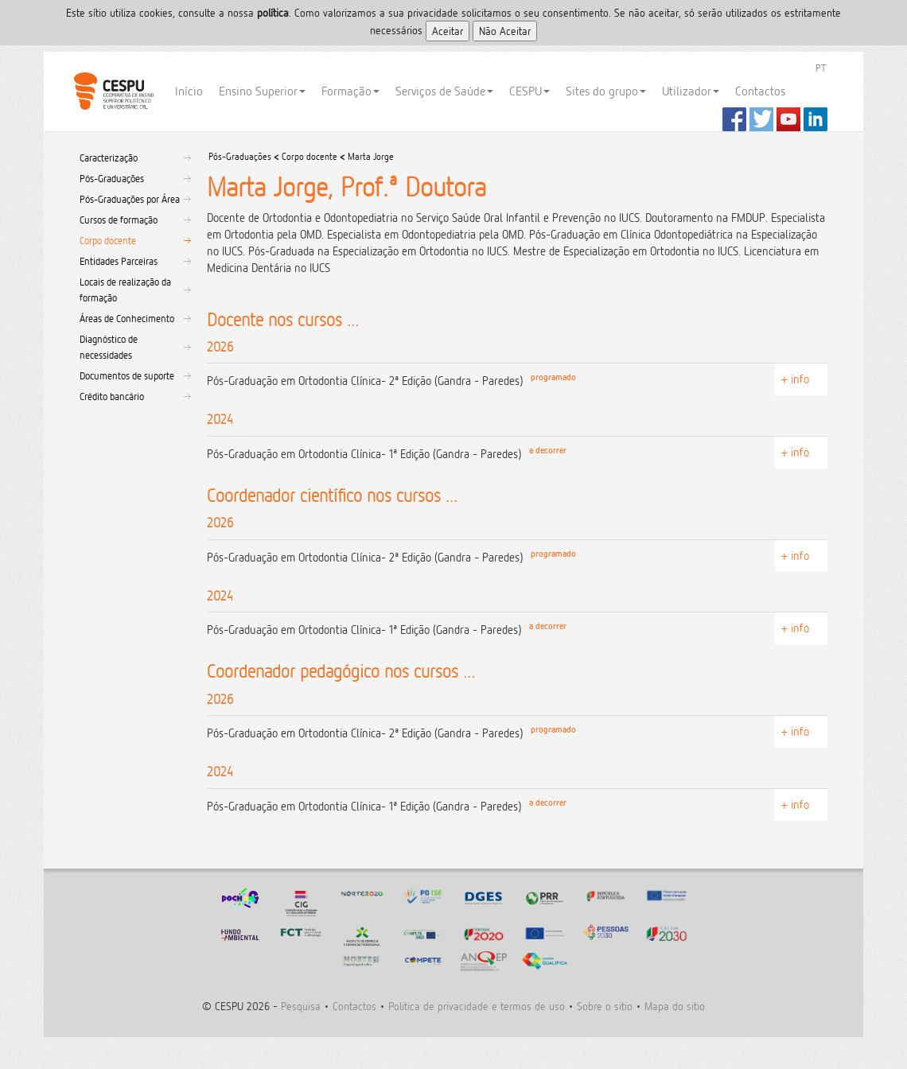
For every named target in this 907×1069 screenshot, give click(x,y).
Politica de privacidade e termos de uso (476, 1006)
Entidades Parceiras (119, 261)
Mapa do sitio (674, 1006)
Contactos (760, 91)
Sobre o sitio (605, 1006)
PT (821, 67)
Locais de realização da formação (125, 289)
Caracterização (109, 157)
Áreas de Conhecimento (127, 318)
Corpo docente (108, 240)
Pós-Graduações (112, 178)
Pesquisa (301, 1006)
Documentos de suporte (127, 375)
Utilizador (690, 91)
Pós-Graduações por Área (130, 198)
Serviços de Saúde (444, 91)
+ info (795, 379)
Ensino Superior (262, 91)
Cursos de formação (119, 219)
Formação (350, 91)
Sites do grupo (606, 91)
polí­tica (273, 12)
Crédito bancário (112, 396)
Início (189, 91)
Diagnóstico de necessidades (109, 346)
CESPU (113, 91)
